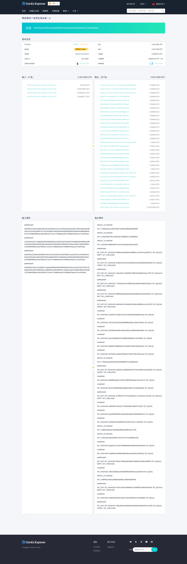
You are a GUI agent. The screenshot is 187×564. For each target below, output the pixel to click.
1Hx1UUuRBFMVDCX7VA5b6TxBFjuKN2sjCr (114, 116)
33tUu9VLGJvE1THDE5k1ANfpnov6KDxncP (114, 119)
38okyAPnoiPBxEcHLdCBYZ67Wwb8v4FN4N (114, 169)
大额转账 (55, 11)
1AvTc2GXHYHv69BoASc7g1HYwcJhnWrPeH (114, 100)
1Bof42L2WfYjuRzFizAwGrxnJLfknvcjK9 (41, 85)
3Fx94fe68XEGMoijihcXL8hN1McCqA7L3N (114, 184)
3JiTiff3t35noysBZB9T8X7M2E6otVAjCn (114, 131)
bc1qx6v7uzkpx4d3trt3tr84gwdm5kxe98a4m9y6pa (118, 85)
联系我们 (97, 551)
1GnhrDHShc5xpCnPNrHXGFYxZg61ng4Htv (114, 146)
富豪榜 (45, 11)
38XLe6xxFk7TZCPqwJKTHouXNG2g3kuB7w (114, 161)
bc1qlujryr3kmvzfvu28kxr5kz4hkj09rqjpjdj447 (118, 93)
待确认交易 (34, 11)
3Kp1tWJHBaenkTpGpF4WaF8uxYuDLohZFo (114, 139)
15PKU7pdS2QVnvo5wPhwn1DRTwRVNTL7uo (114, 200)
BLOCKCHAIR (82, 63)
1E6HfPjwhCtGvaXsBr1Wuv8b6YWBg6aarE (114, 112)
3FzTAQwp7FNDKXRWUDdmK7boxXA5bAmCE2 (114, 203)
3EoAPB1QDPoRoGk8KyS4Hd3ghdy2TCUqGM (114, 154)
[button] (157, 3)
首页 (24, 11)
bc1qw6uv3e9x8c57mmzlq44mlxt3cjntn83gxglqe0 (118, 142)
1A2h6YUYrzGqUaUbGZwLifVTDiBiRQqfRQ (114, 97)
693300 (75, 44)
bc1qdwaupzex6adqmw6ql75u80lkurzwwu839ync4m (118, 173)
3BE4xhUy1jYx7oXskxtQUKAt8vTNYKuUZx (114, 150)
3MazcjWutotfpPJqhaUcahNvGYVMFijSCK (114, 180)
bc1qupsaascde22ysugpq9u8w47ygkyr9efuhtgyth (118, 177)
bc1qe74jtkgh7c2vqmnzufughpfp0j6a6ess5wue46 (118, 89)
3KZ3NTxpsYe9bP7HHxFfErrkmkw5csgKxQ (114, 192)
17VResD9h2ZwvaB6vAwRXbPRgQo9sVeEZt (114, 158)
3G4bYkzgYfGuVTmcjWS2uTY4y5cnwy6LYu (114, 135)
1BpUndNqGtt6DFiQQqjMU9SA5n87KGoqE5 (114, 104)
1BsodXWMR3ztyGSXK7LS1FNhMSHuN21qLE (114, 108)
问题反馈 (110, 547)
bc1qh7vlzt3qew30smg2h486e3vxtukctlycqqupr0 (118, 196)
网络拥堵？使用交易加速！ (36, 18)
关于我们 (97, 547)
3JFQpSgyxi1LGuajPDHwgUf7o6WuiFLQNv (114, 165)
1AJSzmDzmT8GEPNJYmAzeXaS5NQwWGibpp (114, 188)
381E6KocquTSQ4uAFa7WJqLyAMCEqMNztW (114, 127)
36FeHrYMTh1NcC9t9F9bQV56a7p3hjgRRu (114, 123)
